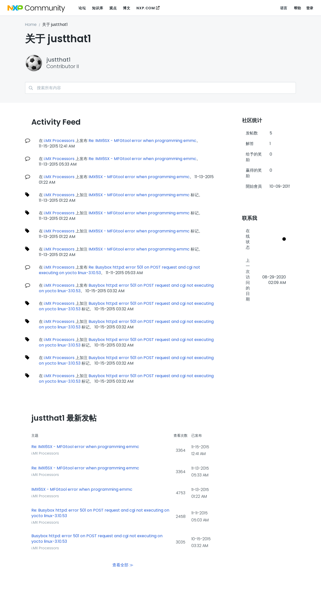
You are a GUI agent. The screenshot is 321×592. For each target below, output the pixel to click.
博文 (126, 8)
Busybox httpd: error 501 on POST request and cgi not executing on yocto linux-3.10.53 (126, 288)
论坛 (82, 8)
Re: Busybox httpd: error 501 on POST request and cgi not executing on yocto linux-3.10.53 (100, 513)
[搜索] (160, 88)
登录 (309, 8)
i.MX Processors (59, 140)
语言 (283, 8)
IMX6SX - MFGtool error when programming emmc (139, 177)
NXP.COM (145, 8)
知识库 (97, 8)
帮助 (297, 8)
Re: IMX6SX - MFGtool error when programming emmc (142, 140)
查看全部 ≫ (122, 565)
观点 (113, 8)
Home (31, 24)
